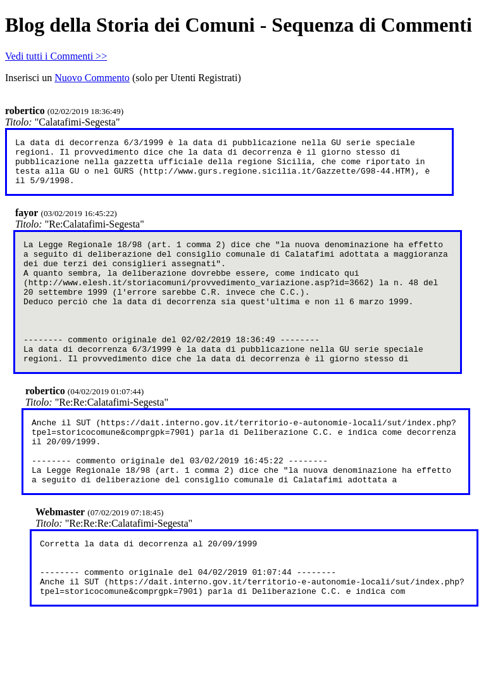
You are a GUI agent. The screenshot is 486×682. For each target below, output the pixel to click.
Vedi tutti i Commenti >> (56, 56)
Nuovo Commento (92, 77)
